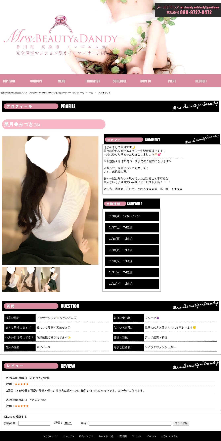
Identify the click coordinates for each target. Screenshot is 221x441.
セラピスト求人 (169, 436)
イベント (151, 436)
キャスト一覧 (105, 436)
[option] (50, 200)
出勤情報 (122, 436)
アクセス (137, 436)
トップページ (50, 436)
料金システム (86, 436)
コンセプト (68, 436)
